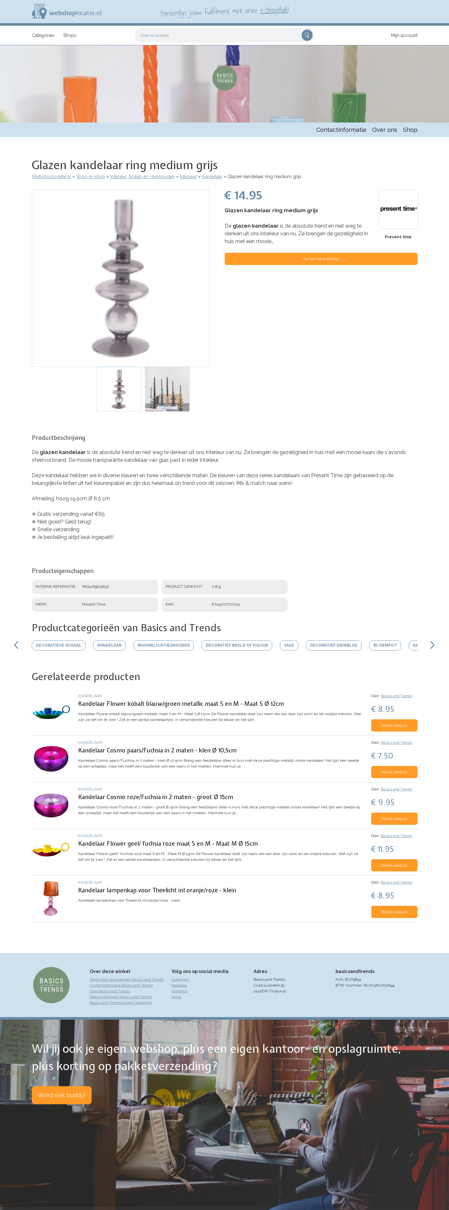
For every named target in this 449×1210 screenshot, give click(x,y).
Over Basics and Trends (110, 991)
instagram (180, 979)
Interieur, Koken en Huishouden (142, 176)
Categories (43, 35)
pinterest (179, 991)
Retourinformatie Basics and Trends (121, 997)
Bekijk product (394, 725)
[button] (120, 278)
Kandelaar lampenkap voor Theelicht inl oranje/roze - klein (157, 890)
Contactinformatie (341, 129)
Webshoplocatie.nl (51, 176)
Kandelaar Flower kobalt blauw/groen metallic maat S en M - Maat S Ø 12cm (181, 704)
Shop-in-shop (90, 176)
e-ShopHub (274, 10)
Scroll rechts (433, 645)
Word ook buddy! (61, 1095)
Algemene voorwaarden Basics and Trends (127, 979)
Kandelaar (212, 176)
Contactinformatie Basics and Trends (121, 985)
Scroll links (16, 645)
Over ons (384, 129)
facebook (179, 985)
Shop (410, 129)
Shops (69, 35)
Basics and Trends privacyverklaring (121, 1002)
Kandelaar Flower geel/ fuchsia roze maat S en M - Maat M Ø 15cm (168, 844)
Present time (398, 237)
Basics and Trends (396, 696)
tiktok (177, 997)
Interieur (188, 176)
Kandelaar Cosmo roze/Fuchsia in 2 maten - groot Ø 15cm (155, 797)
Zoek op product (154, 35)
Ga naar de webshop (321, 259)
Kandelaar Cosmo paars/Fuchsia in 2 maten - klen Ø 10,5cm (157, 750)
